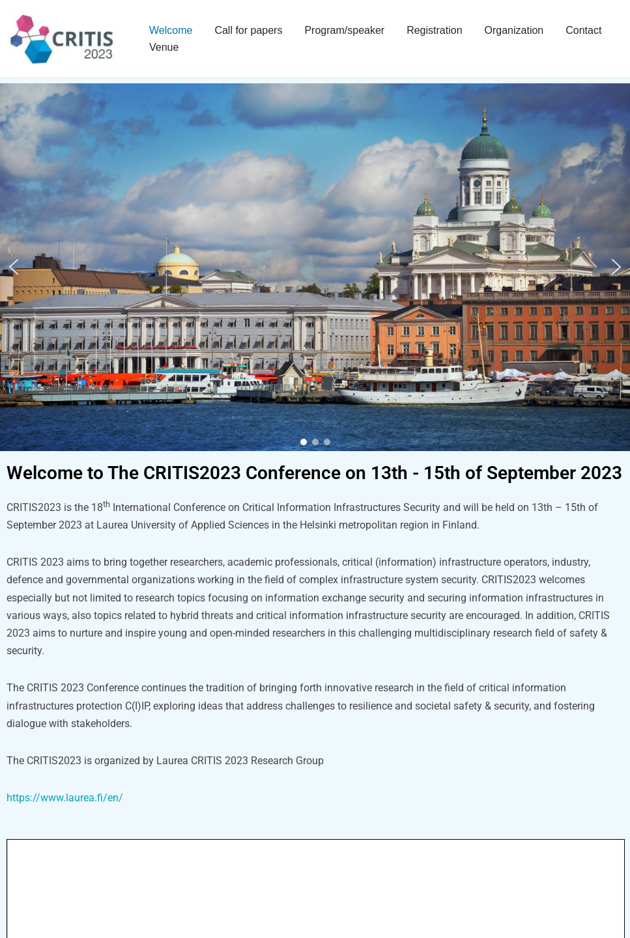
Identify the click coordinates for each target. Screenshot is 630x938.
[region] (315, 266)
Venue (164, 47)
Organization (514, 30)
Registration (434, 30)
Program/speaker (344, 30)
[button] (13, 266)
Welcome (170, 30)
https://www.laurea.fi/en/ (65, 798)
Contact (583, 30)
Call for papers (248, 30)
